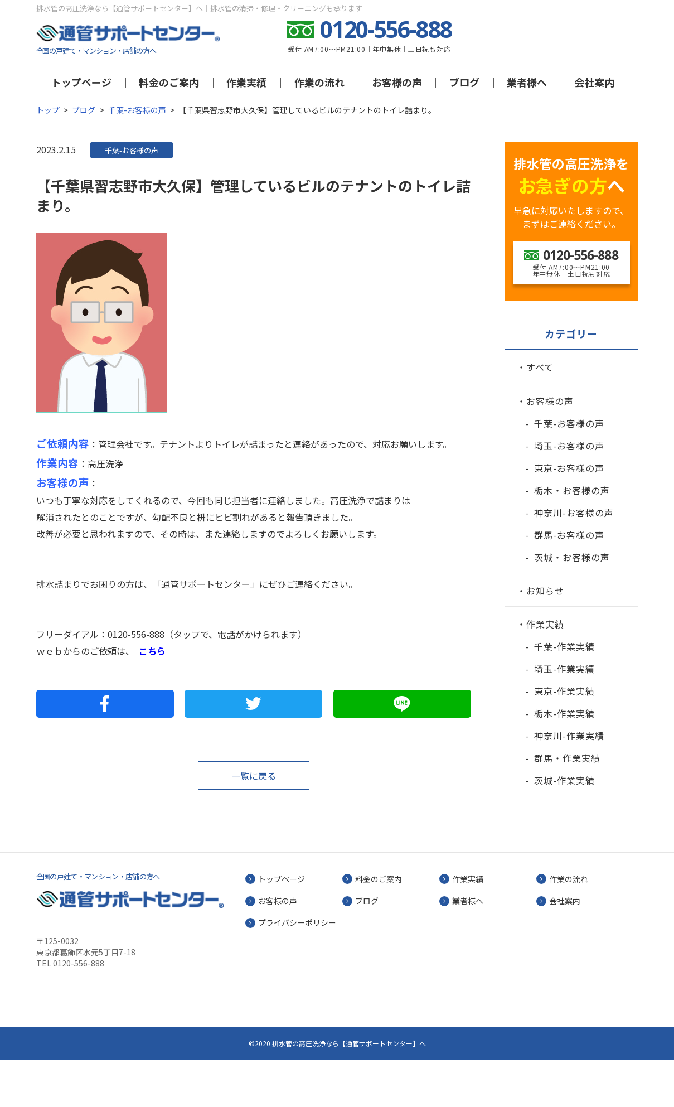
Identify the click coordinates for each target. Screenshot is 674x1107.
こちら (152, 651)
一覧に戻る (253, 775)
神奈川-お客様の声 (574, 560)
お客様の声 (397, 82)
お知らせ (545, 638)
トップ (48, 109)
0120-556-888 (136, 634)
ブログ (464, 82)
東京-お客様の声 (569, 515)
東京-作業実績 (564, 738)
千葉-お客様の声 (137, 109)
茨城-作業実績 (564, 827)
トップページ (81, 82)
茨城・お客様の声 (572, 604)
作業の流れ (319, 82)
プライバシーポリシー (297, 969)
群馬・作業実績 (567, 805)
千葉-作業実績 (564, 693)
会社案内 (594, 82)
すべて (540, 414)
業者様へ (527, 82)
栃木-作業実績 (564, 760)
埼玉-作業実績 (564, 716)
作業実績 (246, 82)
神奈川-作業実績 (569, 783)
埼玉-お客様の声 (569, 493)
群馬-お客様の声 (569, 582)
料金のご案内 (169, 82)
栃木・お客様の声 (572, 537)
